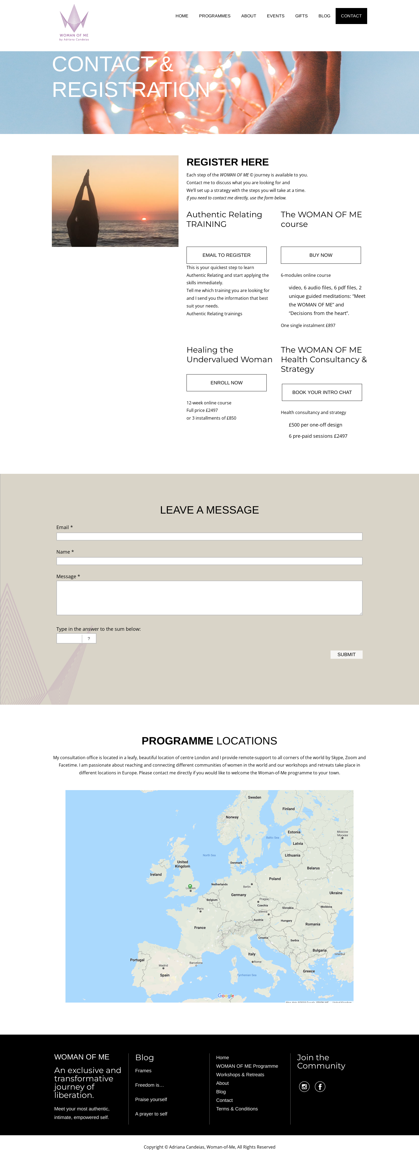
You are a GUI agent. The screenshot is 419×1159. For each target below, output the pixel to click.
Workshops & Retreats (240, 1074)
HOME (182, 16)
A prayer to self (151, 1114)
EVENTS (276, 16)
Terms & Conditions (237, 1108)
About (222, 1083)
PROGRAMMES (215, 16)
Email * (64, 527)
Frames (143, 1070)
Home (222, 1057)
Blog (221, 1091)
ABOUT (248, 16)
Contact (224, 1100)
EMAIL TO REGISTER (227, 255)
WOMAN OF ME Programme (247, 1066)
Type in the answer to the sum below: (98, 629)
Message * (68, 576)
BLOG (324, 16)
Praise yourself (151, 1099)
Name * (65, 552)
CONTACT (351, 16)
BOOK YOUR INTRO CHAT (322, 392)
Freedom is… (149, 1085)
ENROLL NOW (227, 382)
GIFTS (301, 16)
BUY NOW (320, 255)
